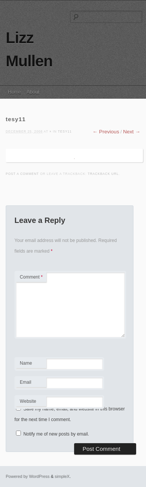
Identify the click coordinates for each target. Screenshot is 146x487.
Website (28, 401)
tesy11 (64, 131)
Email (31, 383)
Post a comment (22, 174)
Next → (131, 132)
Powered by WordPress (27, 476)
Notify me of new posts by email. (56, 434)
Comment (31, 277)
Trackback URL (103, 174)
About (33, 92)
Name (31, 364)
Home (14, 92)
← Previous (105, 132)
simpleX (62, 476)
